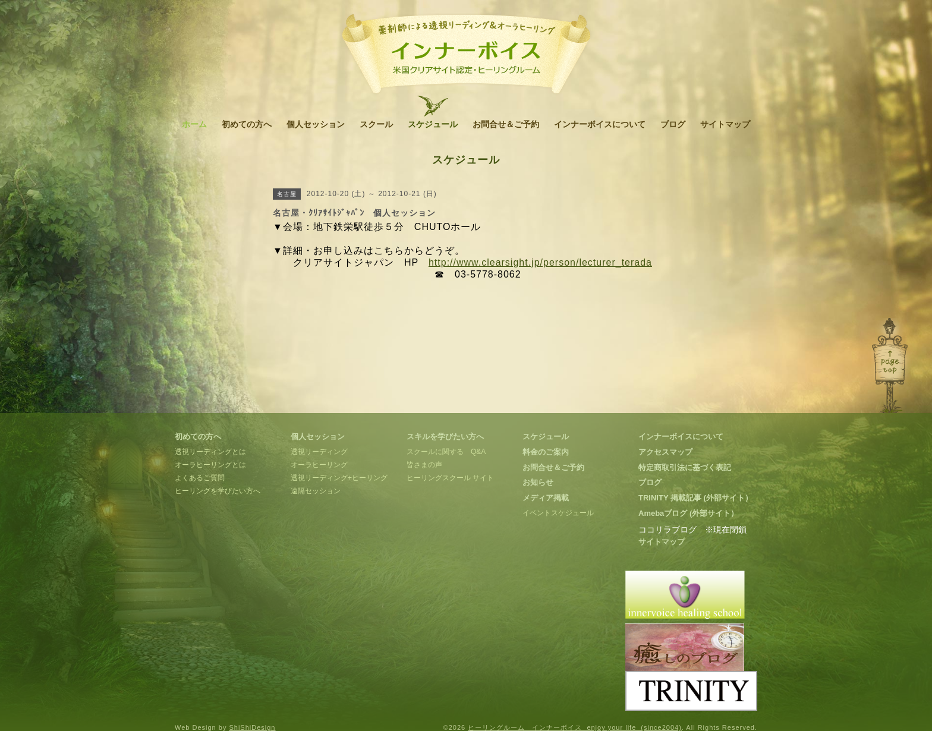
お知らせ (537, 482)
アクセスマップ (665, 452)
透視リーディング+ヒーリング (339, 478)
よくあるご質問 (200, 478)
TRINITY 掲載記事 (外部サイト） (695, 497)
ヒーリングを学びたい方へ (217, 491)
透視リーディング (319, 452)
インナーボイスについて (600, 124)
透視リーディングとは (210, 452)
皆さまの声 (424, 465)
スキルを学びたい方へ (445, 436)
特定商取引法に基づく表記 (684, 467)
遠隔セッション (316, 491)
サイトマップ (725, 124)
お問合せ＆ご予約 (506, 124)
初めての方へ (247, 124)
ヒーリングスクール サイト (450, 478)
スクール (376, 124)
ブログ (672, 124)
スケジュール (433, 124)
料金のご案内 (545, 452)
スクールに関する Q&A (446, 452)
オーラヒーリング (319, 465)
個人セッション (315, 124)
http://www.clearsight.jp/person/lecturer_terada (540, 262)
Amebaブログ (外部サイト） (688, 513)
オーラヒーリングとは (210, 465)
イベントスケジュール (558, 513)
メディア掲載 (545, 497)
